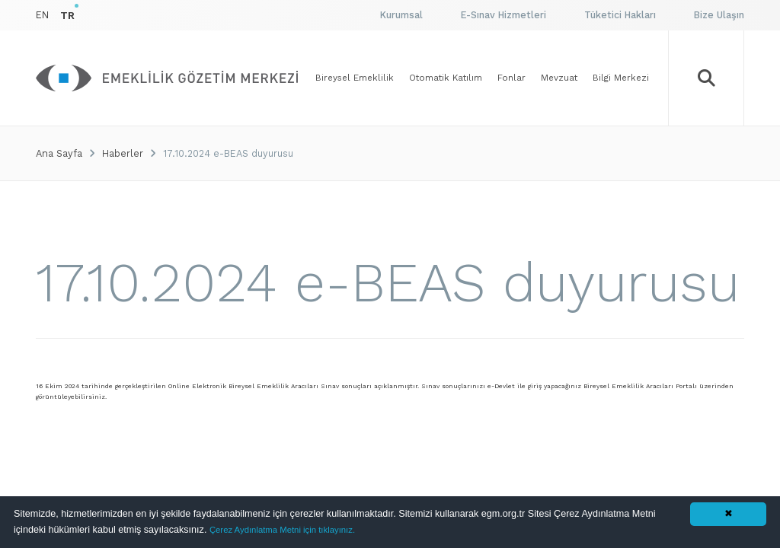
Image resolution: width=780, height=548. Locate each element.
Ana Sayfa (59, 153)
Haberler (122, 153)
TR (67, 15)
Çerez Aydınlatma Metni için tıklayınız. (282, 529)
